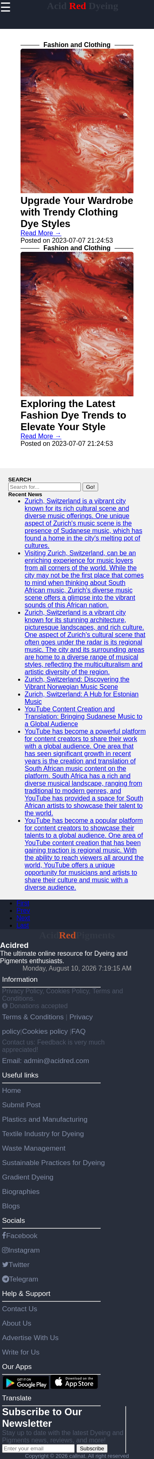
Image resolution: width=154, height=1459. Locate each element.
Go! (90, 487)
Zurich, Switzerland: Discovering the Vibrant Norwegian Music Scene (77, 683)
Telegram (20, 1279)
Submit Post (21, 1105)
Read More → (41, 233)
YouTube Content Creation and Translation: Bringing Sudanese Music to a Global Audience (84, 716)
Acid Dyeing (82, 5)
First (22, 903)
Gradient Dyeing (27, 1177)
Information (20, 979)
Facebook (19, 1236)
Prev (23, 910)
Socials (13, 1220)
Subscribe (92, 1448)
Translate (17, 1398)
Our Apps (17, 1366)
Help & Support (26, 1293)
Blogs (11, 1206)
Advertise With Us (30, 1337)
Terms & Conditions (34, 1017)
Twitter (16, 1264)
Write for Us (20, 1352)
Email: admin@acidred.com (45, 1060)
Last (22, 925)
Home (11, 1090)
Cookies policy (45, 1031)
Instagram (21, 1250)
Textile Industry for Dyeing (43, 1134)
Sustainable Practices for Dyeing (53, 1162)
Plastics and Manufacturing (44, 1119)
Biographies (21, 1191)
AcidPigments (77, 935)
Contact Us (19, 1309)
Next (23, 917)
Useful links (20, 1075)
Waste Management (33, 1148)
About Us (16, 1323)
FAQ (78, 1031)
